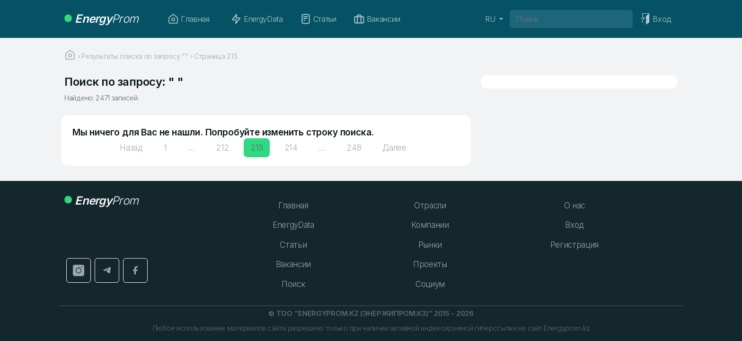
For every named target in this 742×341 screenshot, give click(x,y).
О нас (574, 205)
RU (491, 19)
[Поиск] (571, 19)
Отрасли (430, 205)
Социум (430, 284)
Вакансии (376, 19)
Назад (131, 148)
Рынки (430, 245)
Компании (430, 225)
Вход (574, 225)
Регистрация (574, 245)
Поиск (293, 284)
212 (222, 148)
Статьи (318, 19)
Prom (101, 19)
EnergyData (256, 19)
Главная (189, 19)
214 (291, 148)
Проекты (430, 264)
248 (353, 148)
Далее (394, 148)
